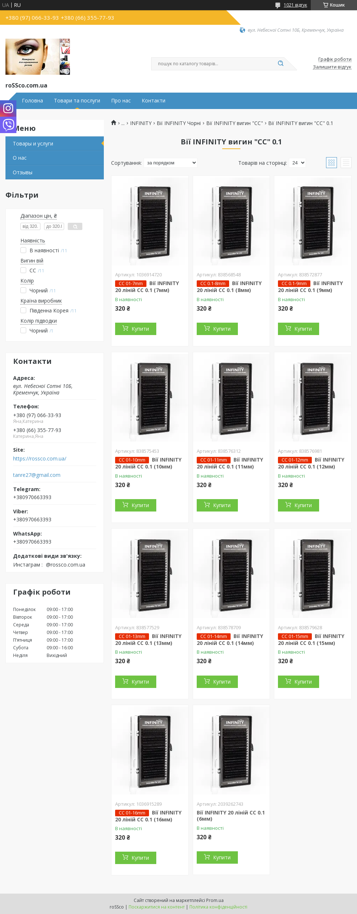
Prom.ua (215, 900)
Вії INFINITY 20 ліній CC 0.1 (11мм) (230, 463)
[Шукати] (280, 63)
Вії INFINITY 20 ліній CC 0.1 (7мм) (147, 286)
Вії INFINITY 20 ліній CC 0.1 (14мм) (230, 639)
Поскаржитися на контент (157, 907)
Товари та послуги (77, 100)
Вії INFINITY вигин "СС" (234, 123)
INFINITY (141, 123)
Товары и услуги (33, 143)
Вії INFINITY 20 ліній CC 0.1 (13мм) (148, 639)
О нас (20, 157)
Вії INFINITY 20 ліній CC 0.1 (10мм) (148, 463)
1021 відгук (295, 5)
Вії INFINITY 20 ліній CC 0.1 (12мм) (311, 463)
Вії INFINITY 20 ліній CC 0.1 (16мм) (148, 816)
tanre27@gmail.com (36, 475)
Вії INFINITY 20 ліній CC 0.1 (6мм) (231, 815)
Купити (140, 328)
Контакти (153, 100)
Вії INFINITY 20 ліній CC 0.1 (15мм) (311, 639)
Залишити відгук (332, 67)
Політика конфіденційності (218, 907)
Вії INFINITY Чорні (179, 123)
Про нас (121, 100)
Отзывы (22, 172)
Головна (32, 100)
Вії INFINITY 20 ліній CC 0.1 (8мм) (229, 286)
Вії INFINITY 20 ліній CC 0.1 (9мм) (310, 286)
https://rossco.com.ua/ (39, 458)
